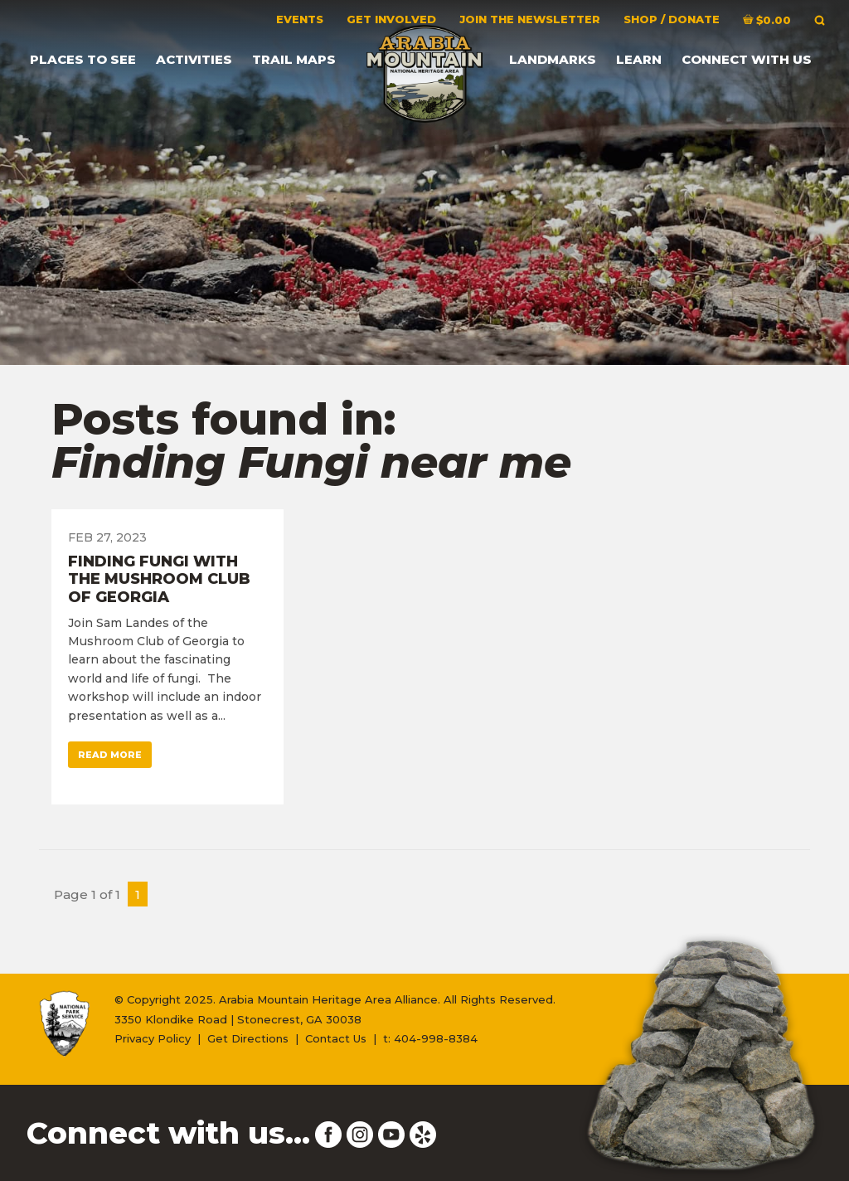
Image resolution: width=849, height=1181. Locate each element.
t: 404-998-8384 (430, 1038)
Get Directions (248, 1038)
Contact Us (335, 1038)
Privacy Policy (152, 1038)
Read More (110, 755)
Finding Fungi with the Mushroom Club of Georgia (159, 579)
